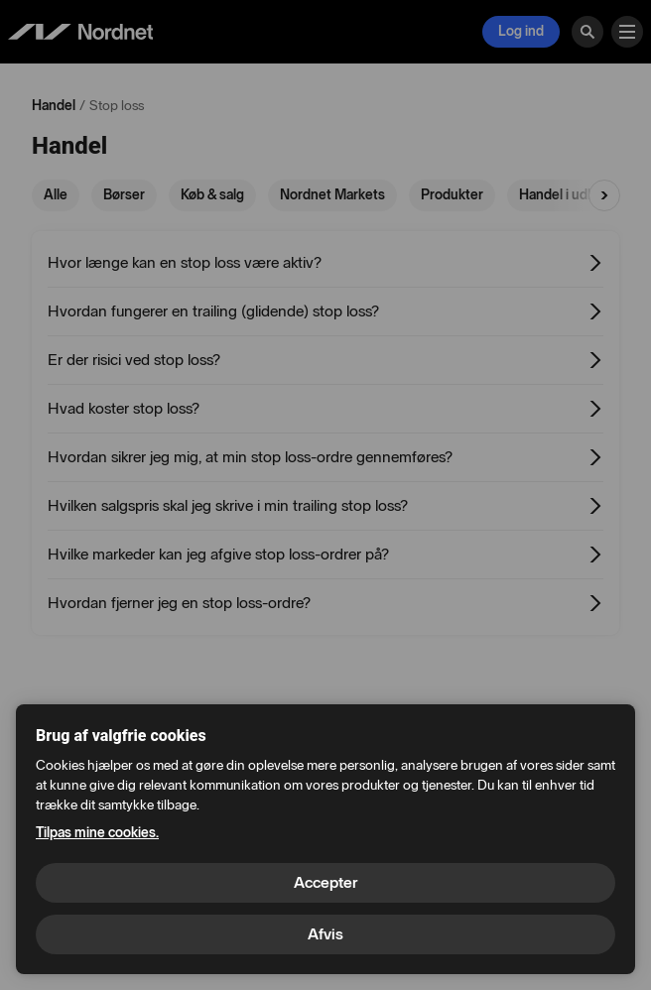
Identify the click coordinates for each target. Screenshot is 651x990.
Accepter (325, 882)
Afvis (325, 934)
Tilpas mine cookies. (97, 832)
